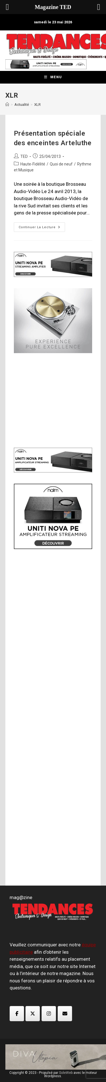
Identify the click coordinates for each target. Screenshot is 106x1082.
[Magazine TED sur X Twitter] (32, 1013)
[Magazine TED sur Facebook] (17, 1013)
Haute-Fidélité (32, 164)
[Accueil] (7, 104)
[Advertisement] (56, 399)
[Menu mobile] (53, 77)
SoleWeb (66, 1073)
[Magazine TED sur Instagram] (49, 1013)
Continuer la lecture (42, 228)
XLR (37, 104)
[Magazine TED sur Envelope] (65, 1013)
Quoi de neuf (61, 164)
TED (24, 156)
